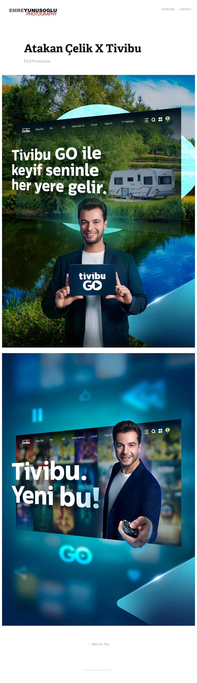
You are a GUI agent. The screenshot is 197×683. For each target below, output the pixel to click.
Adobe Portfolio (105, 670)
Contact (185, 9)
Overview (168, 9)
